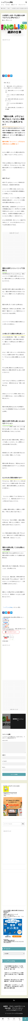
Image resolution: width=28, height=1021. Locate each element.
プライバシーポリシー (17, 1008)
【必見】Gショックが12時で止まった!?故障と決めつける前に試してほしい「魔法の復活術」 (14, 974)
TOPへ (25, 1019)
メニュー (14, 1019)
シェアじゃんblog (7, 2)
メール (4, 761)
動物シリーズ (14, 4)
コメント (4, 740)
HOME (3, 8)
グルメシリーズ (22, 4)
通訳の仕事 (9, 20)
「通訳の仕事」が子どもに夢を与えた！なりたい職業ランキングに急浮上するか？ (13, 87)
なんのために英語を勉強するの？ (15, 104)
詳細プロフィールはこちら (10, 793)
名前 (3, 755)
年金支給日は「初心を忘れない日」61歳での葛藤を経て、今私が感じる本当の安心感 (14, 980)
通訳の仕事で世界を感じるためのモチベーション (14, 99)
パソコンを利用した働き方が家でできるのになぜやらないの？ (13, 911)
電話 (19, 1019)
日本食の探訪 (5, 641)
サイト (3, 767)
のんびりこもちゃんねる (14, 786)
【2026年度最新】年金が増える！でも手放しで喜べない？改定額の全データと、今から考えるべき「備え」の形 (14, 967)
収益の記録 (7, 1008)
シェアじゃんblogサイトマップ (14, 1010)
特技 (9, 8)
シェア (8, 1019)
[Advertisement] (14, 56)
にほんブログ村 (5, 620)
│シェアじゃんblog (9, 961)
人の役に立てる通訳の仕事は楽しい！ (15, 95)
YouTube (8, 4)
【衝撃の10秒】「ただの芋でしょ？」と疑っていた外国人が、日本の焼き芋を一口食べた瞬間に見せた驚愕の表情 (14, 986)
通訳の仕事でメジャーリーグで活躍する (14, 91)
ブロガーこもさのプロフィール (17, 1006)
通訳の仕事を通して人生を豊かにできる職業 (14, 108)
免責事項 (5, 1006)
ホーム (2, 4)
